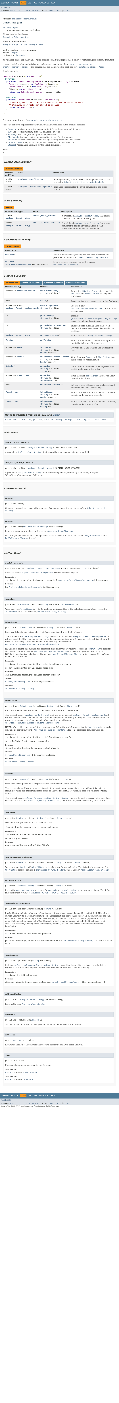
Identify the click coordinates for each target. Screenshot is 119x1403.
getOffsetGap (47, 315)
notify (59, 419)
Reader (20, 347)
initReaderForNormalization (54, 357)
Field (20, 11)
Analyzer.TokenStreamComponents (35, 186)
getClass (37, 419)
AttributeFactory (26, 291)
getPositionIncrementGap (53, 325)
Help (53, 3)
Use (29, 3)
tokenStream (46, 392)
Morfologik (13, 137)
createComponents (49, 305)
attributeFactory (49, 291)
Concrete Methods (75, 283)
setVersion (45, 385)
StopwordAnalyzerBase (32, 44)
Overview (5, 3)
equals (16, 419)
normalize (45, 366)
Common (12, 129)
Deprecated (43, 3)
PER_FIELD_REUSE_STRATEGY (46, 223)
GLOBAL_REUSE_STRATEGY (45, 215)
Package (14, 3)
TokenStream (23, 375)
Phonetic (12, 140)
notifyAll (70, 419)
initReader (45, 347)
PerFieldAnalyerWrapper (17, 538)
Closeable (8, 37)
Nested (13, 11)
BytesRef (10, 366)
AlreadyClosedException (17, 682)
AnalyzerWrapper (11, 44)
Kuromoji (12, 134)
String (44, 293)
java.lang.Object (10, 28)
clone (8, 419)
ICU (10, 132)
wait (90, 419)
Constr (27, 11)
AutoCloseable (21, 37)
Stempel (12, 145)
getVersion (45, 340)
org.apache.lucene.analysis (24, 19)
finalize (26, 419)
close (43, 301)
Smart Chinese (15, 142)
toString (81, 419)
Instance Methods (31, 283)
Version (9, 340)
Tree (35, 3)
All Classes (6, 7)
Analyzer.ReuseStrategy (30, 179)
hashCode (48, 419)
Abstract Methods (53, 283)
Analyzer (9, 254)
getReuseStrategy (49, 335)
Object (15, 53)
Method (35, 11)
